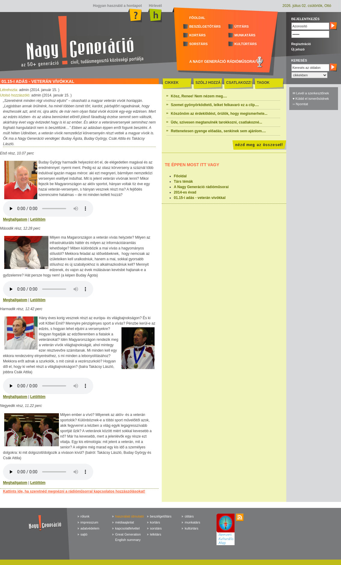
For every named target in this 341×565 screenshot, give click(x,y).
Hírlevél (155, 6)
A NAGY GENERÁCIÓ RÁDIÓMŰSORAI (222, 62)
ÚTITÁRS (241, 26)
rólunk (85, 516)
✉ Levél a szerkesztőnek (311, 93)
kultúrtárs (191, 528)
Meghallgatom (15, 219)
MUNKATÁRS (244, 35)
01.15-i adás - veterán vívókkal (200, 198)
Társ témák (183, 181)
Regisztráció (301, 44)
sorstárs (156, 528)
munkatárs (192, 522)
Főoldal (180, 176)
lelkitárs (155, 534)
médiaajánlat (124, 522)
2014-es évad (185, 192)
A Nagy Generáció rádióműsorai (201, 187)
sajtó (84, 534)
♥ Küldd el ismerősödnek (311, 98)
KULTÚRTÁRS (245, 44)
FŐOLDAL (197, 18)
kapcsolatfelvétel (127, 528)
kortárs (155, 522)
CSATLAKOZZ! (238, 83)
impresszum (89, 522)
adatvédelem (90, 528)
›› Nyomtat (300, 104)
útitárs (189, 516)
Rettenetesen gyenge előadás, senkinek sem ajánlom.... (218, 131)
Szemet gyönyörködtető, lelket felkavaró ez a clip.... (215, 105)
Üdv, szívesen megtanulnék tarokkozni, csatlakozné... (216, 122)
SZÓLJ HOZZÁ (207, 83)
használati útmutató (129, 516)
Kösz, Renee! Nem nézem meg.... (199, 96)
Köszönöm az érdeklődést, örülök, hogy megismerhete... (219, 113)
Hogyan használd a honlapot (117, 6)
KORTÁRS (197, 35)
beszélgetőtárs (161, 516)
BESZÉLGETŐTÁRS (205, 26)
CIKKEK (172, 83)
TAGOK (263, 83)
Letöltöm (37, 219)
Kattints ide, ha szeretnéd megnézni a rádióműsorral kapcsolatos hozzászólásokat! (74, 491)
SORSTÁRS (198, 44)
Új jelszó (298, 49)
